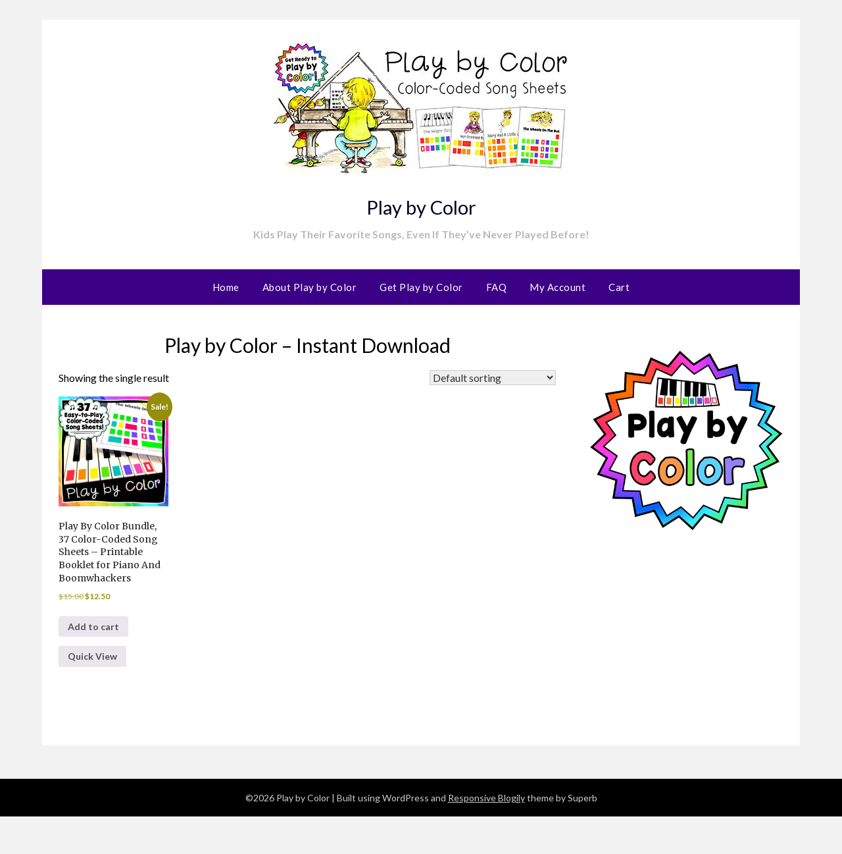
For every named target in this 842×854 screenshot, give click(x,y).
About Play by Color (309, 287)
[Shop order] (493, 377)
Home (225, 287)
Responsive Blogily (486, 835)
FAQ (496, 287)
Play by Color (421, 202)
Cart (619, 287)
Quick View (96, 692)
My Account (557, 287)
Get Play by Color (421, 287)
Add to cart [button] (97, 658)
